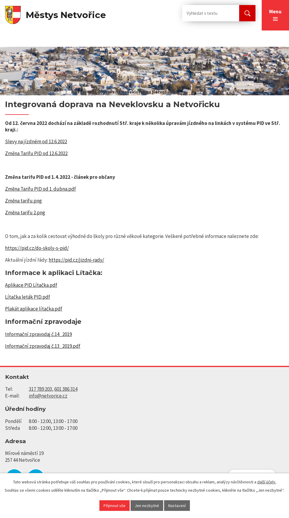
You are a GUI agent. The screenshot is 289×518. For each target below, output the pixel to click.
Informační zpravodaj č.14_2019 (38, 334)
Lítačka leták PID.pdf (27, 297)
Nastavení (177, 505)
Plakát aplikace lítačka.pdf (33, 308)
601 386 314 (65, 389)
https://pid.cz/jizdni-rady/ (76, 260)
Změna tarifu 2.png (25, 212)
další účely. (266, 482)
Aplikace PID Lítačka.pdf (31, 285)
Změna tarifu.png (23, 200)
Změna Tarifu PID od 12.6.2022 (36, 153)
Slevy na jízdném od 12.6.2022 (36, 141)
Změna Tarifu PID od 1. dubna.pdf (40, 189)
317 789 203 (40, 389)
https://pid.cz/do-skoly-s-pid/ (37, 248)
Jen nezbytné (147, 505)
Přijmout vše (115, 505)
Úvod (10, 92)
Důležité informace (43, 92)
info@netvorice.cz (48, 395)
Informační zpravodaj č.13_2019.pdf (42, 346)
